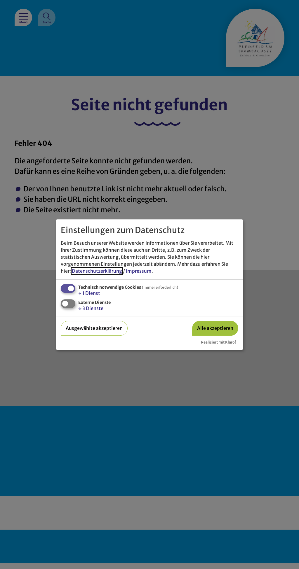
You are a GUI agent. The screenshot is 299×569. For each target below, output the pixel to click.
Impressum (139, 271)
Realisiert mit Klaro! (218, 342)
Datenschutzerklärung (97, 271)
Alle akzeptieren (215, 328)
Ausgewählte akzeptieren (94, 328)
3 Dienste (90, 308)
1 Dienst (89, 293)
